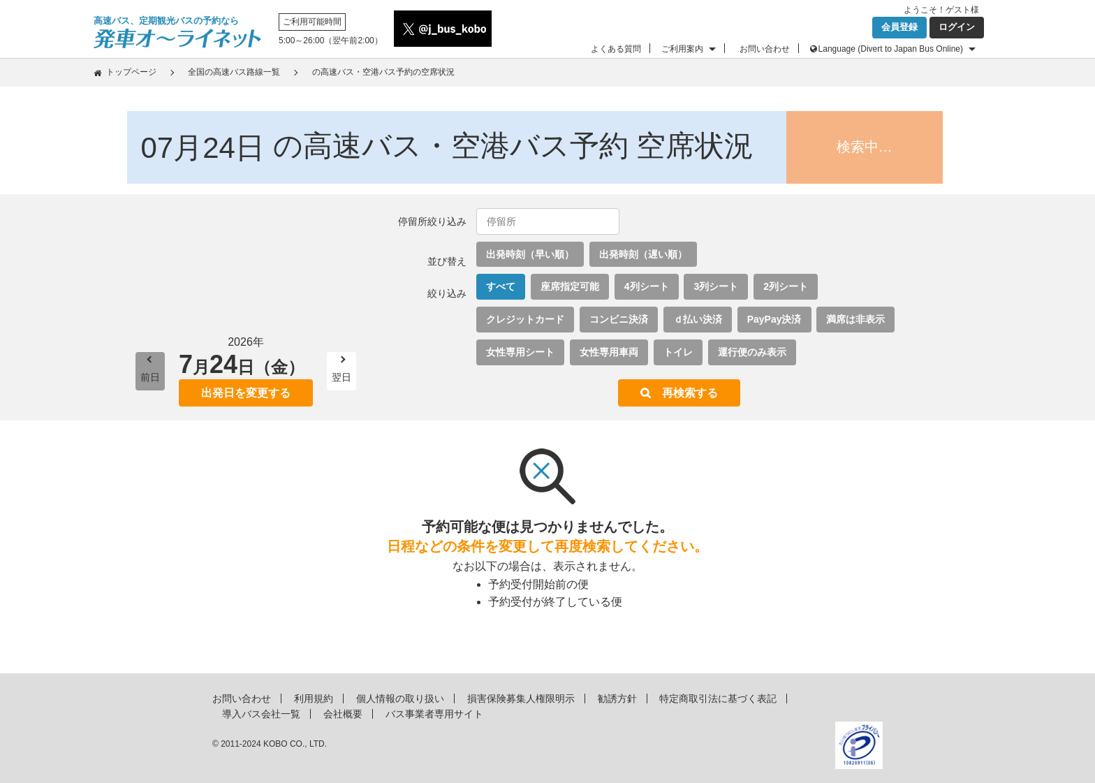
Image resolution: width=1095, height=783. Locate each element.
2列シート (785, 286)
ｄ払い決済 (697, 319)
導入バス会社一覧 (261, 713)
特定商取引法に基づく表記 (718, 698)
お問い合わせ (765, 49)
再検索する (690, 393)
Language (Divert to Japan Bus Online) (890, 49)
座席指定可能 (570, 286)
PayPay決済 (774, 319)
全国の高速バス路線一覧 (234, 72)
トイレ (678, 352)
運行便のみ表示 (752, 352)
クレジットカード (525, 319)
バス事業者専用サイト (434, 713)
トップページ (131, 72)
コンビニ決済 (618, 319)
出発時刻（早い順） (530, 254)
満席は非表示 (855, 319)
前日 (150, 377)
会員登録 (899, 27)
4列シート (646, 286)
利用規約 (313, 698)
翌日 (341, 377)
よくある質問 (616, 49)
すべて (500, 286)
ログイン (957, 27)
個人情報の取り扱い (400, 698)
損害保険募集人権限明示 (521, 698)
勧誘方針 (617, 698)
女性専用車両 (609, 352)
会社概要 (342, 713)
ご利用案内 (682, 49)
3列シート (715, 286)
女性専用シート (520, 352)
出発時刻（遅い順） (643, 254)
